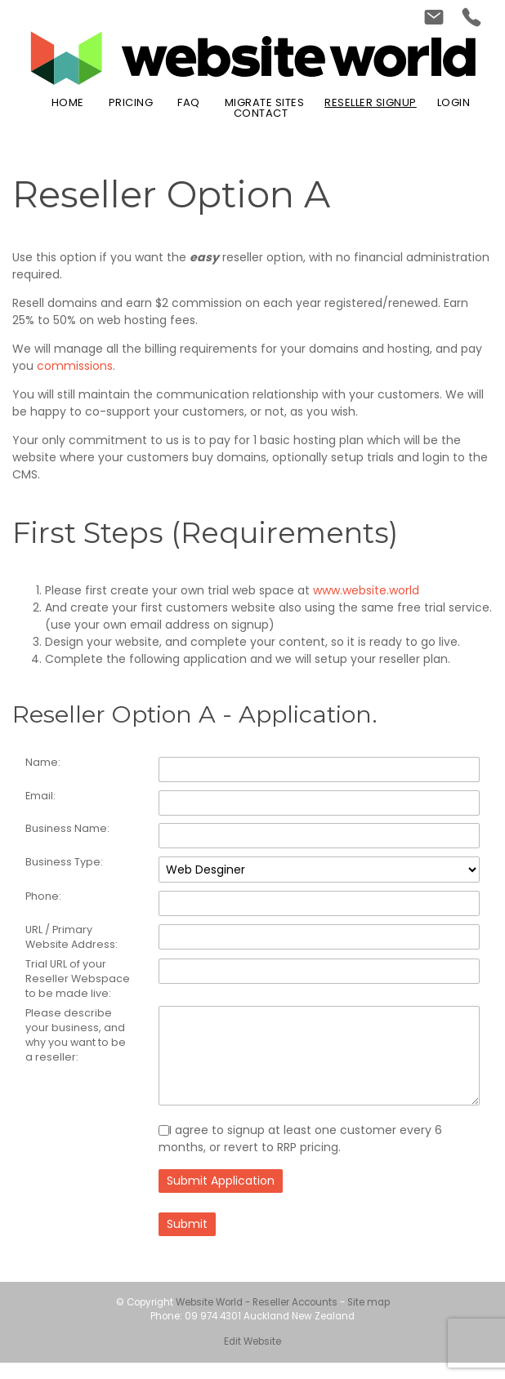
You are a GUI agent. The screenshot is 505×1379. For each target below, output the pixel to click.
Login (454, 102)
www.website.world (366, 590)
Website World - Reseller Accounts (256, 1319)
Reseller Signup (370, 102)
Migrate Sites (265, 102)
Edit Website (252, 1358)
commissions (75, 366)
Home (67, 102)
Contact (261, 113)
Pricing (131, 102)
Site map (368, 1319)
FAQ (188, 102)
